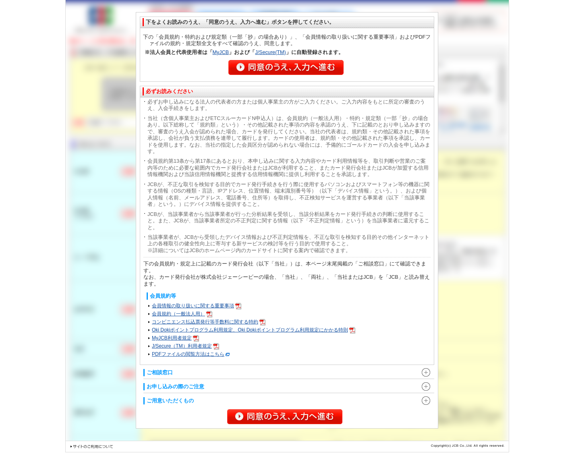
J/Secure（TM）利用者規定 (185, 346)
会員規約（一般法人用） (182, 314)
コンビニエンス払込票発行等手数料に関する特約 (208, 322)
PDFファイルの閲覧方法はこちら (191, 354)
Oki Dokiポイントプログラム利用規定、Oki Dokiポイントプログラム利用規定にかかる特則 (253, 330)
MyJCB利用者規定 (175, 338)
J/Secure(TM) (270, 52)
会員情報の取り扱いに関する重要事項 (196, 306)
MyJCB (221, 52)
